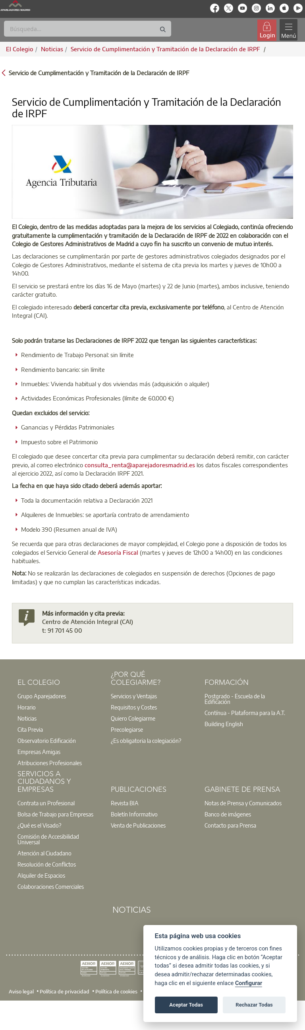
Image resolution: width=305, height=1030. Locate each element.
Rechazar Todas (254, 1005)
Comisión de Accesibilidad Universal (48, 839)
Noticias (27, 718)
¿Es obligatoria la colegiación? (146, 740)
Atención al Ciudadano (44, 853)
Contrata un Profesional (46, 803)
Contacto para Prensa (230, 825)
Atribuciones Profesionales (49, 762)
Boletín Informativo (134, 814)
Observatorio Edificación (46, 740)
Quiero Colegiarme (133, 718)
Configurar (248, 983)
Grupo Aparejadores (41, 696)
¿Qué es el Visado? (39, 825)
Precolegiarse (127, 729)
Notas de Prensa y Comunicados (243, 803)
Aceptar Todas (186, 1005)
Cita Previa (30, 729)
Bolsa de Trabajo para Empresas (55, 814)
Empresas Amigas (38, 751)
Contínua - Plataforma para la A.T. (245, 712)
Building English (224, 723)
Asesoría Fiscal (118, 552)
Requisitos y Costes (134, 707)
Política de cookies (116, 991)
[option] (59, 696)
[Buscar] (87, 29)
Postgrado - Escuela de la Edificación (235, 698)
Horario (26, 707)
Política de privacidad (64, 991)
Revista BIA (125, 803)
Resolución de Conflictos (46, 864)
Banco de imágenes (228, 814)
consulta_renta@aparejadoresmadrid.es (140, 464)
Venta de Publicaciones (138, 825)
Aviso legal (21, 991)
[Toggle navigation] (288, 30)
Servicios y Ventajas (134, 696)
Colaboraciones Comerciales (50, 886)
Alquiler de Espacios (41, 875)
